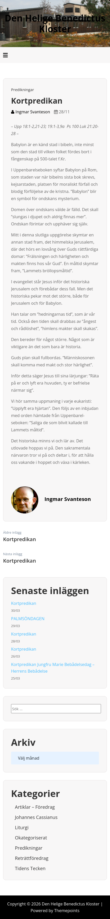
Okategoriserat (31, 838)
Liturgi (22, 827)
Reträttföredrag (31, 858)
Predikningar (22, 89)
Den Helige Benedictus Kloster (55, 23)
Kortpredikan (23, 603)
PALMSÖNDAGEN (27, 618)
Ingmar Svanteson (30, 112)
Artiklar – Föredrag (35, 807)
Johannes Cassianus (36, 817)
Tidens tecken (30, 868)
